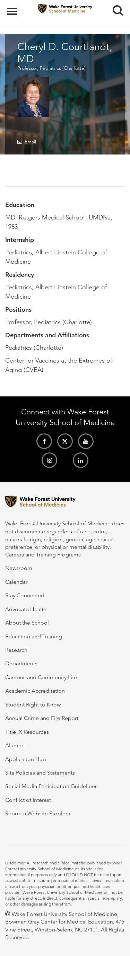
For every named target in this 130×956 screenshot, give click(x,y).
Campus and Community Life (41, 677)
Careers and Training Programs (43, 554)
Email (30, 142)
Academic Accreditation (35, 690)
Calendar (16, 582)
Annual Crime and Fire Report (41, 718)
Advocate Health (25, 609)
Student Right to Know (33, 704)
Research (16, 650)
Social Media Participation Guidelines (51, 786)
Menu (13, 8)
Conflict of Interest (28, 800)
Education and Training (33, 636)
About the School (27, 622)
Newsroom (18, 568)
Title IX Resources (27, 732)
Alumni (14, 745)
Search (115, 8)
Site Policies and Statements (40, 772)
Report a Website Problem (37, 813)
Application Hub (25, 759)
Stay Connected (24, 595)
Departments (21, 663)
